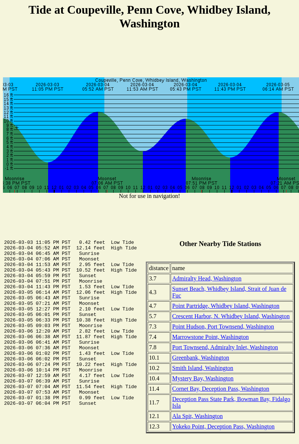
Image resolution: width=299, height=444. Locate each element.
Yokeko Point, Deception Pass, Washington (223, 426)
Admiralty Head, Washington (206, 278)
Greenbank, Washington (200, 357)
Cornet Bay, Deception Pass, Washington (220, 389)
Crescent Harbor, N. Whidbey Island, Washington (230, 316)
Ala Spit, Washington (197, 416)
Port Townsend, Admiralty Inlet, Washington (225, 347)
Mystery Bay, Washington (203, 378)
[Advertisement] (149, 54)
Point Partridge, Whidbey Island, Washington (225, 306)
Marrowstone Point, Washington (210, 337)
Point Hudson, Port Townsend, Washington (223, 326)
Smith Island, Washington (202, 368)
